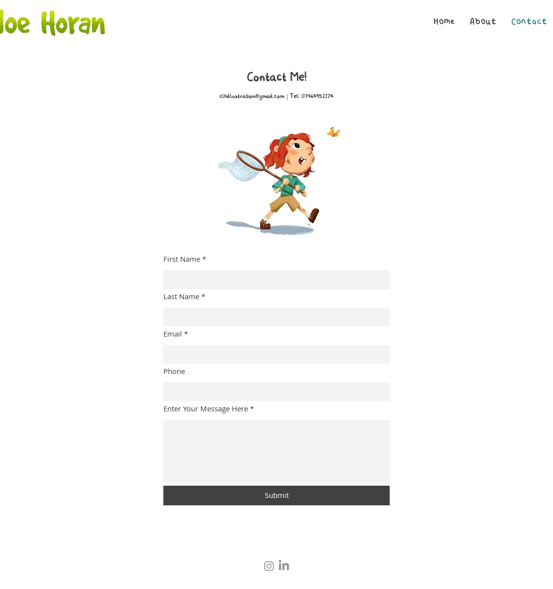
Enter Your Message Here (205, 408)
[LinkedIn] (283, 565)
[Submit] (276, 495)
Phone (174, 371)
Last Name (181, 296)
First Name (181, 259)
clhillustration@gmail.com (251, 96)
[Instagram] (269, 565)
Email (172, 334)
